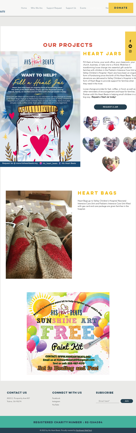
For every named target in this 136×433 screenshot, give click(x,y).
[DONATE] (121, 8)
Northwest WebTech (84, 430)
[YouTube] (130, 46)
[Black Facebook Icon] (130, 41)
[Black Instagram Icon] (130, 51)
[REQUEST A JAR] (110, 107)
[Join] (127, 401)
